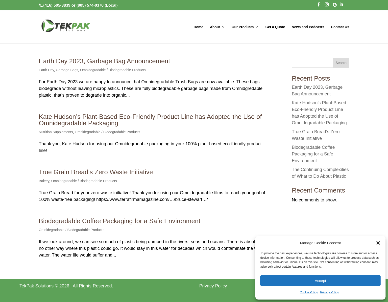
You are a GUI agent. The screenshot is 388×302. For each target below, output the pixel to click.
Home (198, 27)
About (215, 27)
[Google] (335, 6)
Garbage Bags (67, 70)
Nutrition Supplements (56, 132)
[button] (378, 242)
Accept (320, 281)
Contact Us (340, 27)
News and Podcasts (308, 27)
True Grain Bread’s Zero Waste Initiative (96, 172)
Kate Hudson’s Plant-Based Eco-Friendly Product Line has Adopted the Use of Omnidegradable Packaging (150, 120)
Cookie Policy (309, 292)
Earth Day (46, 70)
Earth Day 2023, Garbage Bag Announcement (104, 61)
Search (341, 63)
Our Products (243, 27)
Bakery (44, 181)
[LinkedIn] (341, 5)
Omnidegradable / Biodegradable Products (113, 70)
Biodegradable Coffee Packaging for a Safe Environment (119, 221)
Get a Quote (275, 27)
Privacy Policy (329, 292)
